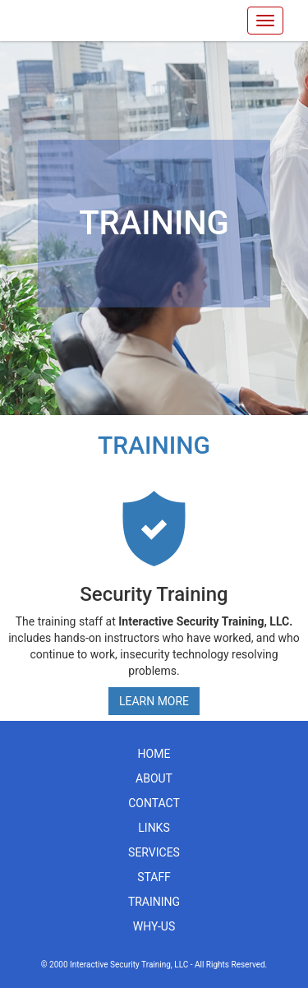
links (153, 827)
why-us (154, 926)
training (154, 901)
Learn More (154, 701)
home (154, 753)
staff (154, 877)
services (154, 852)
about (154, 778)
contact (154, 803)
